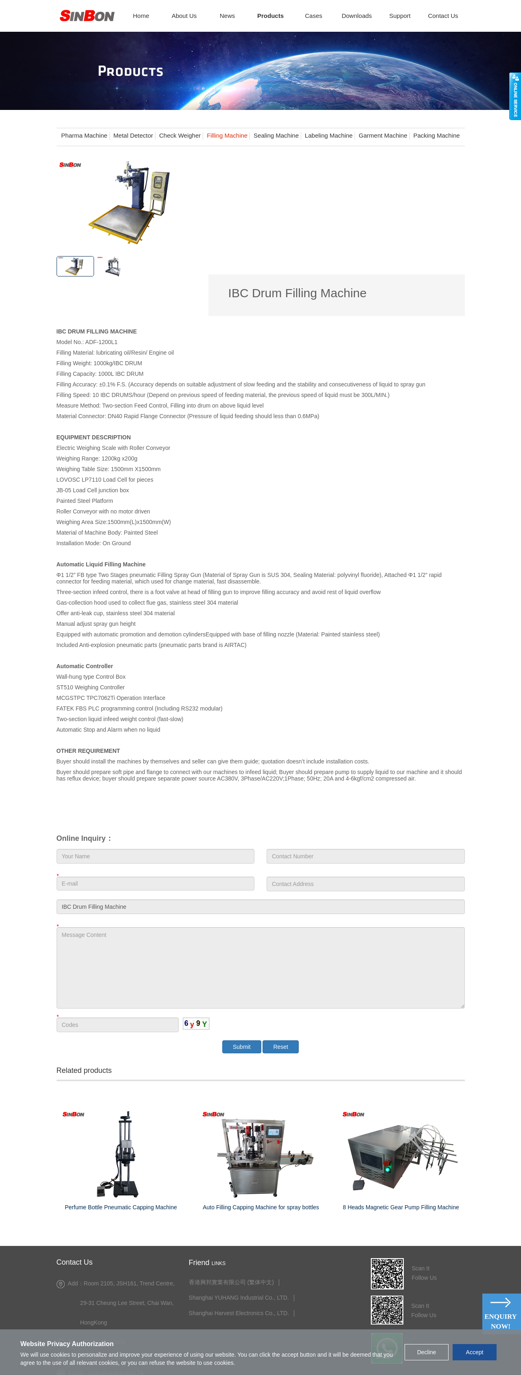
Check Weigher (180, 135)
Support (400, 15)
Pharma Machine (84, 135)
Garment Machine (383, 135)
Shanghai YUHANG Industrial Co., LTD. (239, 1255)
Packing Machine (436, 135)
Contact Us (443, 15)
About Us (184, 15)
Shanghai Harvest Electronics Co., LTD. (239, 1271)
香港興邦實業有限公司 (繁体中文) (231, 1240)
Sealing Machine (276, 135)
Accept (475, 1352)
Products (270, 15)
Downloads (356, 15)
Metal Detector (133, 135)
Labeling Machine (329, 135)
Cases (313, 15)
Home (141, 15)
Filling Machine (227, 135)
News (227, 15)
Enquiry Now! (500, 1321)
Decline (426, 1352)
